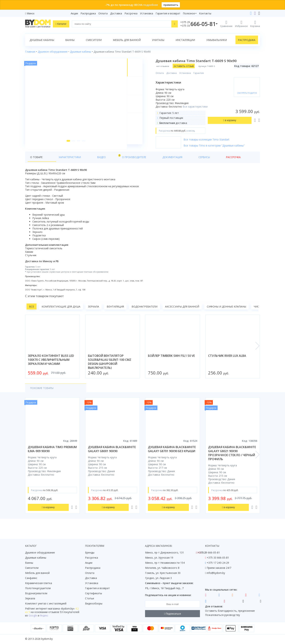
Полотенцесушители (38, 588)
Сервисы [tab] (154, 162)
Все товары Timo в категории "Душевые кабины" (216, 149)
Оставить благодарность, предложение (230, 610)
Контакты (205, 13)
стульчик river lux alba (227, 361)
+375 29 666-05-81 (209, 552)
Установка (146, 13)
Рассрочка (131, 13)
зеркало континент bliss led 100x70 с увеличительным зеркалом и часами (51, 365)
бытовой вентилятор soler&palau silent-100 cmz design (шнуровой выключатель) (109, 367)
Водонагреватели (144, 311)
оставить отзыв (186, 66)
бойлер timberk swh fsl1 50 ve (171, 361)
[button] (67, 146)
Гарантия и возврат (168, 13)
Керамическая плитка (38, 583)
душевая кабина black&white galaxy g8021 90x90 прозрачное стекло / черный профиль (232, 458)
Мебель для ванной (127, 40)
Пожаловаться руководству (222, 615)
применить (170, 5)
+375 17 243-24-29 (218, 562)
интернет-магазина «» (55, 608)
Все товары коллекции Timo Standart (209, 143)
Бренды (89, 552)
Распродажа (88, 13)
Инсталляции (185, 40)
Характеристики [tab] (60, 162)
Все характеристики (173, 108)
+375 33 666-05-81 (218, 557)
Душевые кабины (42, 40)
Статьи (89, 598)
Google (33, 615)
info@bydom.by (216, 573)
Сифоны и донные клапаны (226, 311)
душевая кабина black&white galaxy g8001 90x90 (112, 454)
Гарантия (201, 73)
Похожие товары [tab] (42, 393)
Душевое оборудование (40, 552)
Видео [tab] (83, 161)
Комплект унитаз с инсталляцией (45, 603)
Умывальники (216, 40)
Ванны (70, 40)
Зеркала (93, 311)
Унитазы (158, 40)
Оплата (103, 13)
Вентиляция (115, 311)
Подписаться (172, 613)
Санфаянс (31, 578)
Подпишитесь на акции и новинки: (168, 595)
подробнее (150, 5)
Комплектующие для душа (61, 311)
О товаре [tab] (36, 162)
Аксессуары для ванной (182, 311)
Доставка (116, 13)
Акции (74, 13)
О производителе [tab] (104, 162)
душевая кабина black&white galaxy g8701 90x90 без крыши (172, 454)
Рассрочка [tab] (173, 162)
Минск (31, 13)
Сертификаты (93, 593)
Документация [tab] (132, 162)
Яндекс (44, 615)
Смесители (94, 40)
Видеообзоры (93, 603)
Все (31, 311)
